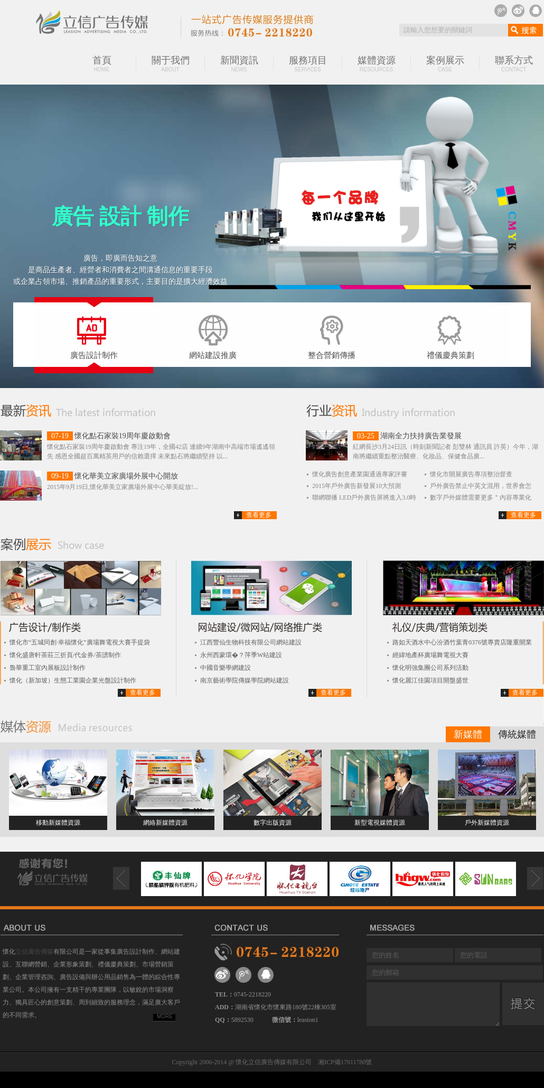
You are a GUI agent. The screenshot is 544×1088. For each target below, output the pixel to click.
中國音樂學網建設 (225, 667)
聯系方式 (514, 63)
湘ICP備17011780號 (345, 1062)
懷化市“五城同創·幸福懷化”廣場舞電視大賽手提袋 (80, 642)
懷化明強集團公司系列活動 (430, 667)
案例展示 (445, 63)
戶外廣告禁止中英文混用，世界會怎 (480, 486)
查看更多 (258, 515)
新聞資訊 (239, 63)
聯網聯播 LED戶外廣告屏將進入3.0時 (364, 497)
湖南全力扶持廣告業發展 (421, 436)
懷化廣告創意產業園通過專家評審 (359, 474)
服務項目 (308, 63)
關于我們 (171, 63)
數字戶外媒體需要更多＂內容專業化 (480, 497)
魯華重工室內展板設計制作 (48, 667)
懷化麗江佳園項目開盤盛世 (430, 680)
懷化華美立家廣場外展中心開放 (126, 476)
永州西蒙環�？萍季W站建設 (241, 655)
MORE (165, 1016)
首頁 (101, 63)
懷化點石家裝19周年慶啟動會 (122, 436)
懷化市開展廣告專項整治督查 (471, 474)
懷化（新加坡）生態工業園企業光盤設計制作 (73, 680)
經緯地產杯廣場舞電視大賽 (430, 655)
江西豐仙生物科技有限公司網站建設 (251, 642)
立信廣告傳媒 (34, 951)
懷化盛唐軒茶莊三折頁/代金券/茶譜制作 (65, 655)
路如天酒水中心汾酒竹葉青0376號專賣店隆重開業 (462, 642)
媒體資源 (377, 63)
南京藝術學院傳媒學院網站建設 (244, 680)
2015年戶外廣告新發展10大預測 (356, 486)
